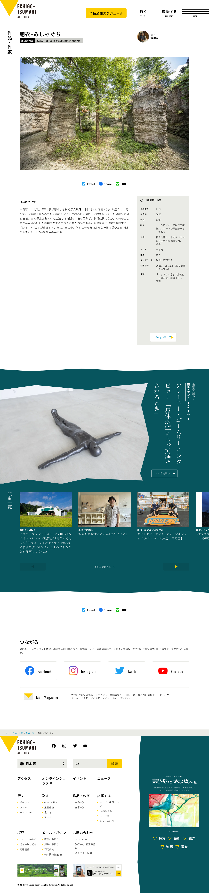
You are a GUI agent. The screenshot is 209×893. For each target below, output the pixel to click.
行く (20, 795)
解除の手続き (51, 844)
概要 (20, 832)
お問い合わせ (83, 832)
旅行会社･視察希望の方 (85, 846)
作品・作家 (9, 42)
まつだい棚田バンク (109, 804)
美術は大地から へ (104, 566)
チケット (24, 802)
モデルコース (27, 812)
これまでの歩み (28, 839)
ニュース (104, 778)
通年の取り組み (28, 844)
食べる (47, 812)
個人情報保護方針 (54, 854)
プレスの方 (81, 839)
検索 (114, 763)
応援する (104, 795)
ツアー (23, 807)
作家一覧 (80, 807)
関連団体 (24, 849)
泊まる (47, 817)
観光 (191, 838)
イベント (79, 778)
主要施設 (49, 807)
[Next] (176, 567)
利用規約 (49, 849)
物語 (169, 846)
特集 (162, 838)
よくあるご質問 (83, 852)
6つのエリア (51, 802)
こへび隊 (104, 815)
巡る (45, 795)
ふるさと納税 (107, 820)
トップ (6, 733)
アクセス (24, 778)
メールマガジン (54, 832)
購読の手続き (51, 839)
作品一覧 (30, 733)
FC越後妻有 (106, 810)
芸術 (177, 838)
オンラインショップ (54, 780)
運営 (184, 846)
